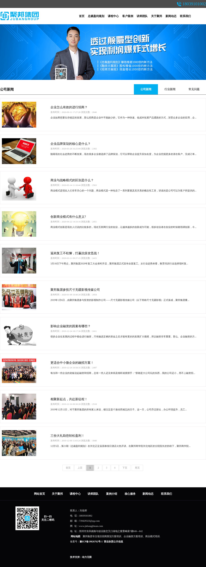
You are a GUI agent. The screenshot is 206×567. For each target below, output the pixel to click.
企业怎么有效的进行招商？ (69, 107)
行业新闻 (169, 89)
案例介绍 (112, 493)
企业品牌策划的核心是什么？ (70, 143)
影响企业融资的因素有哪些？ (70, 326)
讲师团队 (142, 16)
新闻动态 (170, 16)
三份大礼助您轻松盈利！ (67, 435)
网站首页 (39, 493)
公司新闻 (7, 89)
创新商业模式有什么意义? (68, 216)
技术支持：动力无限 (81, 557)
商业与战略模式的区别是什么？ (72, 180)
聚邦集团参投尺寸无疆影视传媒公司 (75, 289)
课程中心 (113, 16)
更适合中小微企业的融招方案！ (72, 362)
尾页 (137, 467)
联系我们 (185, 16)
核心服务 (130, 493)
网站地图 (75, 536)
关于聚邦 (156, 16)
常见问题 (193, 89)
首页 (81, 16)
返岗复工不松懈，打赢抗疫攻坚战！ (75, 253)
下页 (124, 467)
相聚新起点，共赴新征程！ (69, 399)
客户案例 (127, 16)
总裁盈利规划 (96, 16)
